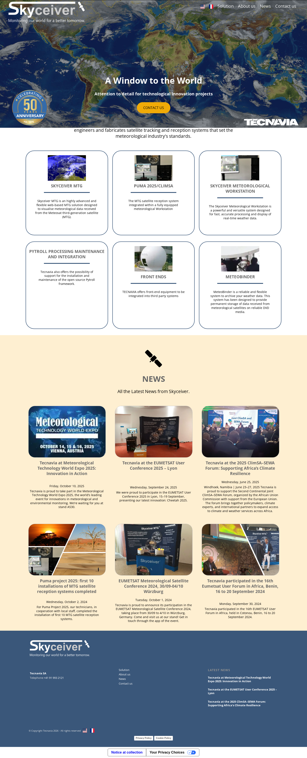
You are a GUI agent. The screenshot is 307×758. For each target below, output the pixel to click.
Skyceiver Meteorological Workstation (240, 188)
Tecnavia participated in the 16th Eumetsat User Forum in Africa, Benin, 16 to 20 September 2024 (240, 586)
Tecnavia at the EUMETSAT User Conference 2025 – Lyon (153, 465)
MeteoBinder (240, 277)
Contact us (285, 6)
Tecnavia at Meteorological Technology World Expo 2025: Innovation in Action (67, 468)
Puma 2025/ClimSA (153, 186)
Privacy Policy (144, 738)
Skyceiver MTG (67, 186)
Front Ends (153, 277)
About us (247, 6)
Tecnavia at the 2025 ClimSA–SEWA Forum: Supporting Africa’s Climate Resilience (240, 468)
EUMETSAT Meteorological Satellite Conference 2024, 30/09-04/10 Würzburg (153, 586)
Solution (225, 6)
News (265, 6)
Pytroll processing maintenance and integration (66, 254)
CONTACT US (153, 107)
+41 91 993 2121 (54, 678)
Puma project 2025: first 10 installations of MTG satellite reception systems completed (66, 586)
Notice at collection (127, 752)
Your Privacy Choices (167, 752)
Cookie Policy (163, 738)
